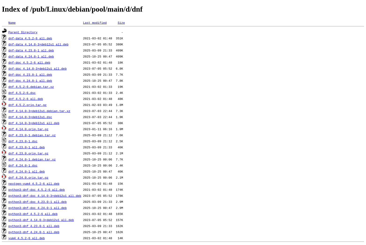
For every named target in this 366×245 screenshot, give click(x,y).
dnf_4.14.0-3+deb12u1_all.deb (33, 123)
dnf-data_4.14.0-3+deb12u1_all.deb (38, 44)
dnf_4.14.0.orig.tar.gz (28, 129)
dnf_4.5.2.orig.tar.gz (27, 105)
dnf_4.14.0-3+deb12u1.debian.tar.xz (39, 111)
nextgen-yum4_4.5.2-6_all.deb (33, 183)
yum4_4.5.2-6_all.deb (26, 238)
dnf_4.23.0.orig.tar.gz (28, 153)
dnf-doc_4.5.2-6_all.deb (29, 62)
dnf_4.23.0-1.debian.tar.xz (32, 135)
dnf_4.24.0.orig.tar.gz (28, 177)
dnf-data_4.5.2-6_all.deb (30, 38)
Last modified (95, 22)
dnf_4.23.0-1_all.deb (26, 147)
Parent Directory (23, 32)
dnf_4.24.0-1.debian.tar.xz (32, 159)
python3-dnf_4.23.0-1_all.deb (33, 226)
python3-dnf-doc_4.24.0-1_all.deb (37, 208)
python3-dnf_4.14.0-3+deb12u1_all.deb (41, 220)
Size (121, 22)
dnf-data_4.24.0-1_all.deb (31, 56)
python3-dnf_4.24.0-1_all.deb (33, 232)
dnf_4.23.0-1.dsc (23, 141)
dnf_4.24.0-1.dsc (23, 165)
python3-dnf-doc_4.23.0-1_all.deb (37, 202)
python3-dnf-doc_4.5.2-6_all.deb (36, 189)
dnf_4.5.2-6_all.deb (25, 99)
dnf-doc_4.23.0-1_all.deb (30, 74)
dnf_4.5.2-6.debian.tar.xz (31, 87)
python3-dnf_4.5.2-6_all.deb (33, 214)
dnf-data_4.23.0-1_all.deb (31, 50)
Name (12, 22)
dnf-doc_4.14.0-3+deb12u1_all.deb (37, 68)
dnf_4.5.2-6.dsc (22, 93)
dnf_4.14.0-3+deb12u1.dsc (30, 117)
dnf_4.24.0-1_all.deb (26, 171)
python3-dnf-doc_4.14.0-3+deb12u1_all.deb (44, 196)
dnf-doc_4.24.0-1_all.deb (30, 80)
